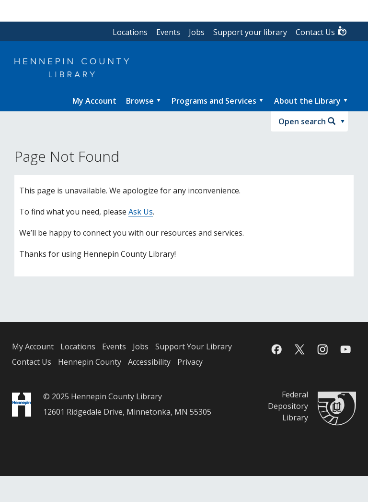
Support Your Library (193, 346)
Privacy (190, 362)
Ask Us (140, 211)
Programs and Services (214, 101)
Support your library (250, 32)
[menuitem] (94, 101)
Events (168, 32)
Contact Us (321, 31)
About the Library (307, 101)
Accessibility (149, 362)
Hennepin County (89, 362)
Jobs (197, 32)
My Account (33, 346)
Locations (130, 32)
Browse (140, 101)
